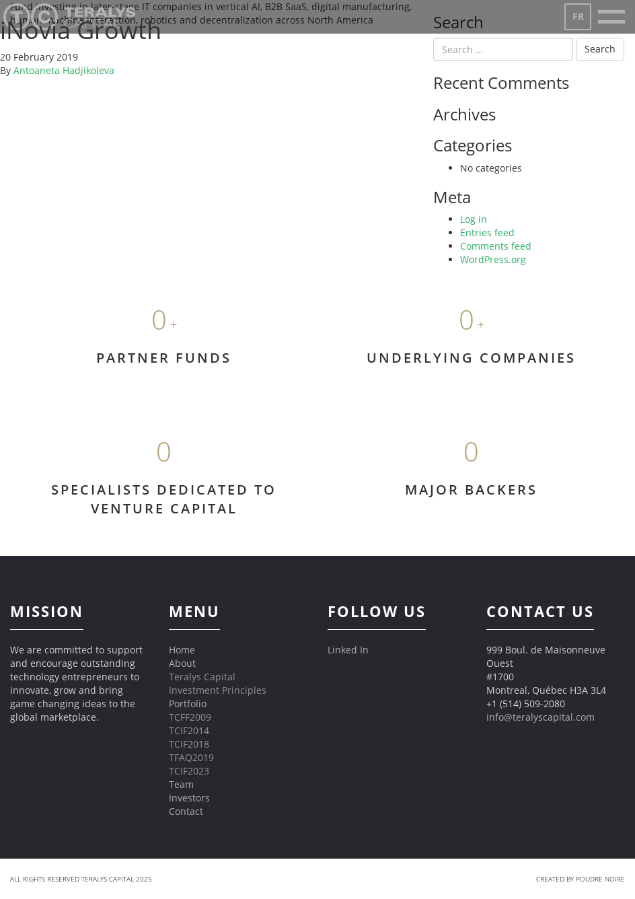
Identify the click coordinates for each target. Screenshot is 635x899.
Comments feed (495, 246)
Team (181, 784)
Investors (189, 797)
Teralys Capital (202, 676)
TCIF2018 (189, 744)
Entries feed (487, 232)
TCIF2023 (189, 770)
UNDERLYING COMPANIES (471, 358)
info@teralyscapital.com (540, 717)
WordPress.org (493, 259)
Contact (186, 811)
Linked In (348, 649)
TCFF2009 (190, 717)
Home (182, 649)
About (182, 663)
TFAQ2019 (191, 757)
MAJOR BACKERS (471, 489)
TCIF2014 (189, 730)
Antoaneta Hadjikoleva (63, 70)
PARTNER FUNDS (163, 358)
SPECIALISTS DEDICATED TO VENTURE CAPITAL (163, 499)
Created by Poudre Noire (580, 879)
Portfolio (188, 703)
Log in (473, 219)
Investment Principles (217, 690)
